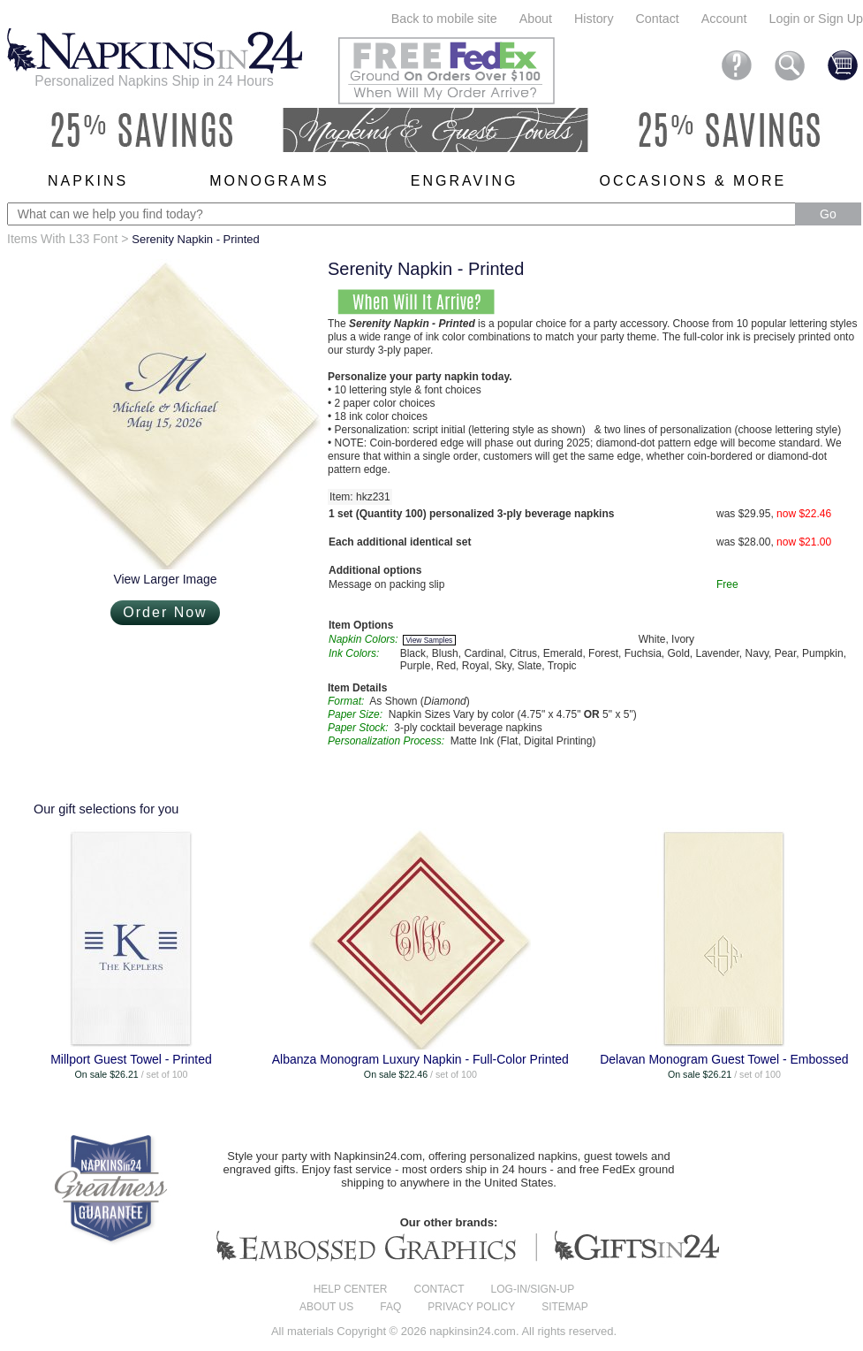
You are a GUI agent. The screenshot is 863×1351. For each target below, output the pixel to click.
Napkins (88, 180)
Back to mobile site (444, 18)
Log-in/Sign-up (533, 1289)
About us (326, 1307)
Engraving (465, 180)
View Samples (428, 640)
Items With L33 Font (62, 239)
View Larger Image (164, 579)
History (593, 18)
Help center (351, 1289)
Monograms (269, 180)
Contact (657, 18)
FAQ (390, 1307)
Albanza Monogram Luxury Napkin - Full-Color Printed (420, 1059)
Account (724, 18)
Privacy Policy (471, 1307)
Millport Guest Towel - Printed (131, 1059)
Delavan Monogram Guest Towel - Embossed (724, 1059)
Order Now (165, 612)
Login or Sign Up (815, 18)
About (535, 18)
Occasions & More (693, 180)
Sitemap (564, 1307)
